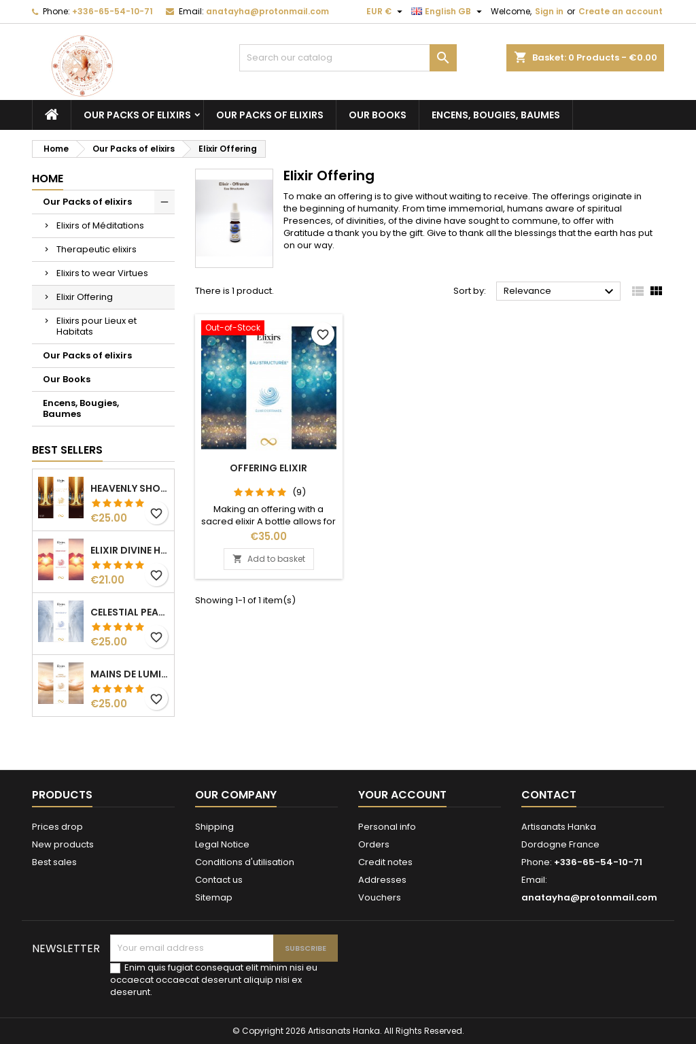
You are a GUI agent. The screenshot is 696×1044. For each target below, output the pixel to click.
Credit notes (385, 862)
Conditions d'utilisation (244, 862)
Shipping (214, 826)
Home (47, 178)
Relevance (560, 292)
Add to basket (268, 559)
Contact (548, 795)
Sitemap (213, 897)
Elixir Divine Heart (129, 550)
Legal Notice (222, 844)
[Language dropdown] (448, 11)
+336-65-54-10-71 (112, 11)
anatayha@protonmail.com (267, 11)
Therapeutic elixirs (96, 249)
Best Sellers (67, 450)
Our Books (377, 115)
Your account (402, 795)
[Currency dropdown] (386, 11)
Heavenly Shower (129, 488)
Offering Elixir (268, 468)
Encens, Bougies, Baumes (496, 115)
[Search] (348, 57)
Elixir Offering (84, 296)
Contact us (219, 879)
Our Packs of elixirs (137, 115)
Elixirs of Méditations (100, 225)
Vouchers (379, 897)
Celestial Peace (129, 612)
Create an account (620, 11)
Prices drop (57, 826)
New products (63, 844)
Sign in (549, 11)
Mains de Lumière (129, 674)
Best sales (54, 862)
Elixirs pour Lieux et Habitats (96, 326)
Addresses (382, 879)
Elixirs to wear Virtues (102, 273)
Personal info (387, 826)
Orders (373, 844)
